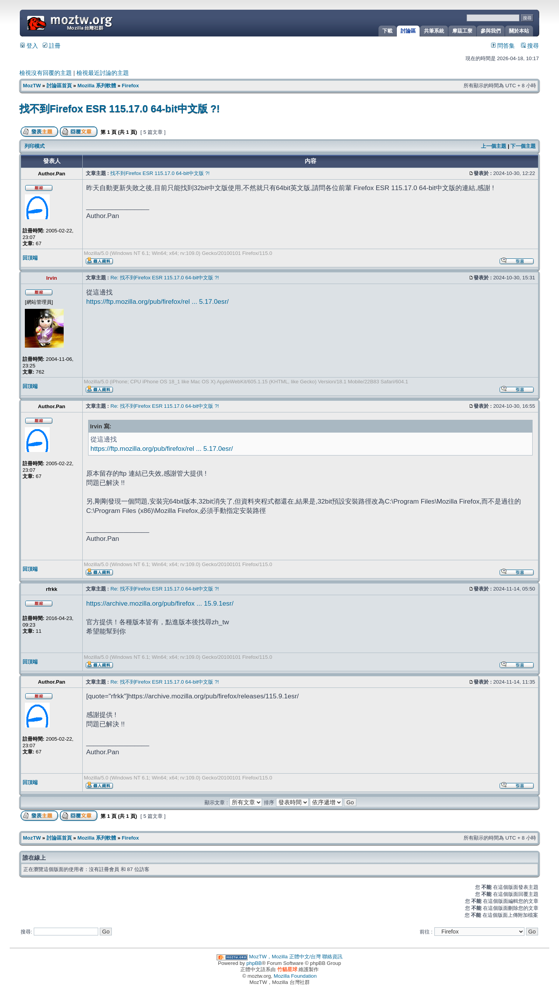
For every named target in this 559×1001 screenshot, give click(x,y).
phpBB (254, 963)
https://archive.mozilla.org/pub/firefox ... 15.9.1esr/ (160, 603)
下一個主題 (523, 146)
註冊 (52, 46)
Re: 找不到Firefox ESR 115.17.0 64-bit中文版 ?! (164, 278)
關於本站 (519, 31)
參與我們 (491, 31)
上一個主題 (493, 146)
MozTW (88, 22)
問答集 (503, 46)
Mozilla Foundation (295, 976)
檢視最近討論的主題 (102, 73)
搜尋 (530, 46)
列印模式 (34, 146)
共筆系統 (434, 31)
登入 (29, 46)
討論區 (408, 31)
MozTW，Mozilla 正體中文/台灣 (285, 956)
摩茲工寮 (462, 31)
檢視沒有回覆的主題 (45, 73)
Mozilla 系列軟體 (96, 85)
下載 (387, 31)
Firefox (130, 85)
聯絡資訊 (332, 956)
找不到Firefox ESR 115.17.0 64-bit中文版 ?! (119, 108)
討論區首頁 (59, 85)
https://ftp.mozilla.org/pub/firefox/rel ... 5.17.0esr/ (157, 301)
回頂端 (30, 258)
